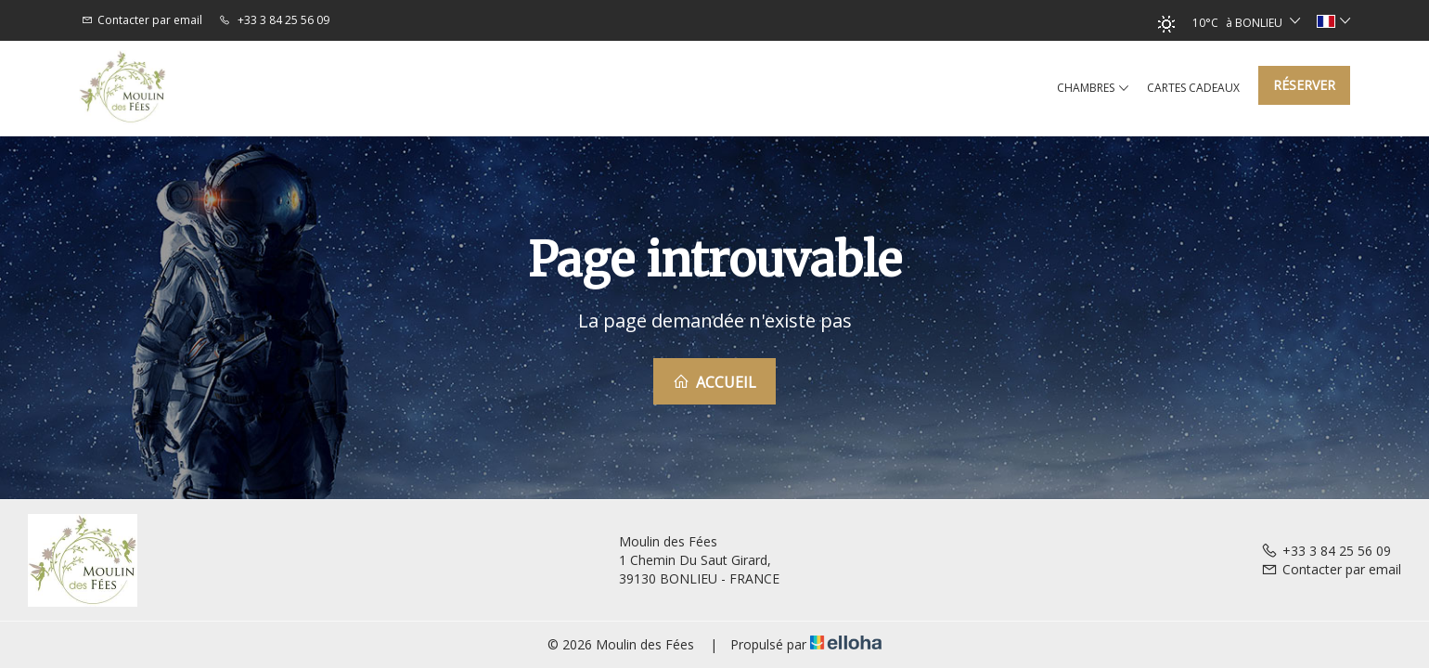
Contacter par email (1331, 569)
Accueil (714, 382)
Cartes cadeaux (1193, 88)
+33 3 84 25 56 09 (1326, 550)
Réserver (1304, 85)
